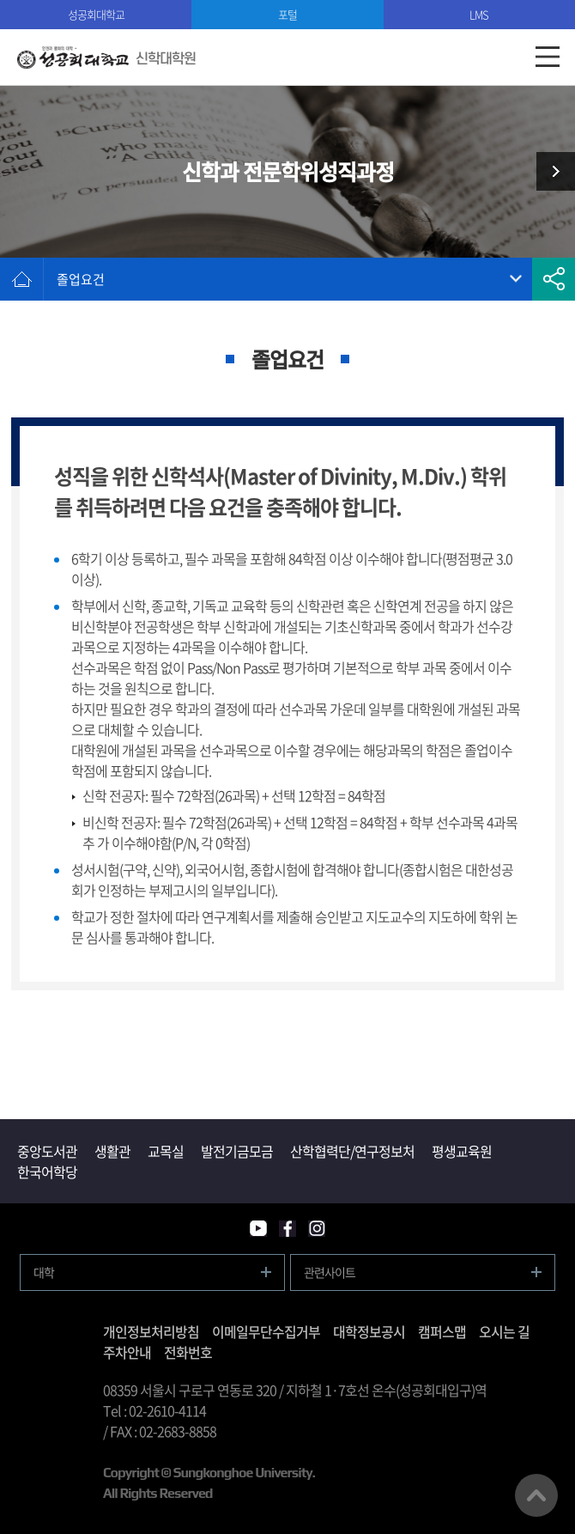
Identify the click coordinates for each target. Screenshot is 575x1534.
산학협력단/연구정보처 (352, 1151)
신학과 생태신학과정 (549, 171)
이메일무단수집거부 (266, 1331)
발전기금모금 (237, 1151)
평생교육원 (462, 1151)
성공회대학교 (96, 14)
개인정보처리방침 (151, 1331)
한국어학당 (47, 1171)
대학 (43, 1272)
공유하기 (553, 279)
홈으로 (21, 279)
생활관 (112, 1151)
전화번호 (188, 1352)
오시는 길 (504, 1331)
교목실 (166, 1151)
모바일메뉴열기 (547, 57)
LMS (478, 14)
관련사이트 (329, 1272)
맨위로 (536, 1495)
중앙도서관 (47, 1151)
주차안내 (127, 1352)
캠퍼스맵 (442, 1331)
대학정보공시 (369, 1331)
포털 (287, 14)
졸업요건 (81, 279)
